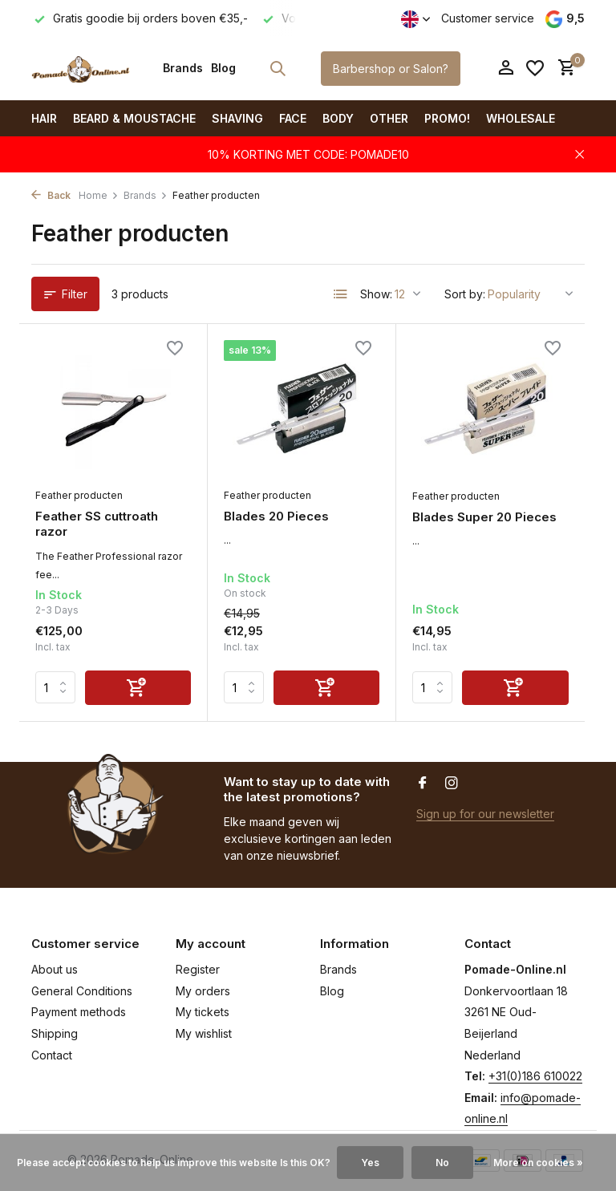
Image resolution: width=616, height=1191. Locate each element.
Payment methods (78, 1012)
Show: (376, 294)
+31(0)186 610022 (535, 1076)
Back (51, 195)
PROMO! (447, 118)
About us (54, 969)
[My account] (505, 68)
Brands (183, 68)
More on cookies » (538, 1163)
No (442, 1163)
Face (292, 118)
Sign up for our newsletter (485, 813)
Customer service (487, 18)
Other (389, 118)
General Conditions (81, 991)
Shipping (54, 1033)
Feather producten (79, 495)
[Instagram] (451, 783)
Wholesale (520, 118)
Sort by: (464, 294)
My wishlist (204, 1033)
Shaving (237, 118)
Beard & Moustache (134, 118)
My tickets (202, 1012)
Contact (51, 1055)
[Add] (138, 687)
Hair (44, 118)
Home (99, 195)
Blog (223, 68)
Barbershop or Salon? (390, 68)
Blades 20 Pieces (276, 516)
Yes (370, 1163)
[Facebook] (422, 783)
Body (338, 118)
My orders (203, 991)
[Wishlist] (535, 68)
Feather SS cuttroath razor (96, 524)
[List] (341, 294)
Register (198, 969)
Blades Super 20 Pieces (484, 517)
